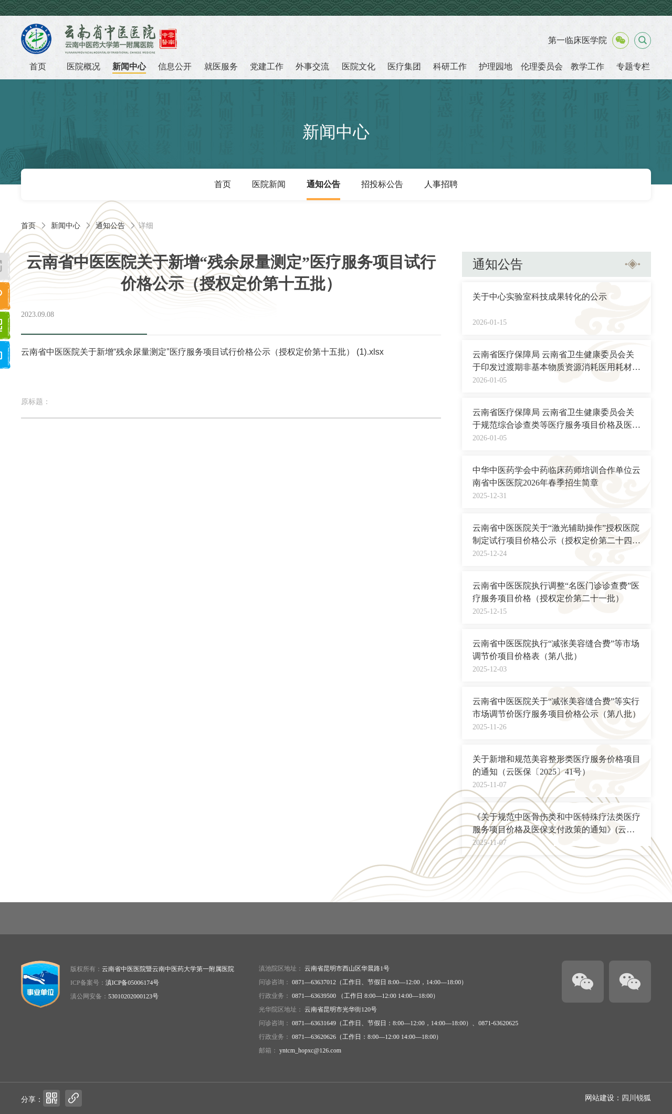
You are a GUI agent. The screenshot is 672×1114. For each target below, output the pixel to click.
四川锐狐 (636, 1098)
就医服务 (221, 66)
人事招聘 (441, 184)
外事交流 (312, 66)
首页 (37, 66)
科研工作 (450, 66)
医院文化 (358, 66)
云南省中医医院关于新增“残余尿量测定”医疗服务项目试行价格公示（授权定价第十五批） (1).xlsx (202, 351)
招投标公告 (382, 184)
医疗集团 (404, 66)
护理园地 (495, 66)
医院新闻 (269, 184)
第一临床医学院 (577, 40)
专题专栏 (633, 66)
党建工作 (267, 66)
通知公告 (323, 184)
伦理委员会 (542, 66)
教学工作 (587, 66)
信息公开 (175, 66)
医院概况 (83, 66)
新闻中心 (129, 66)
